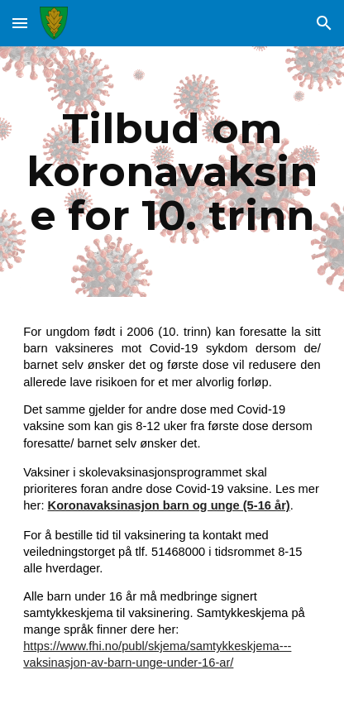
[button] (20, 22)
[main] (172, 171)
